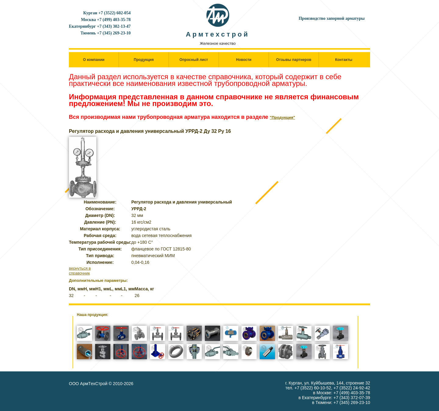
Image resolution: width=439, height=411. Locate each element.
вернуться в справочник (80, 270)
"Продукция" (282, 117)
